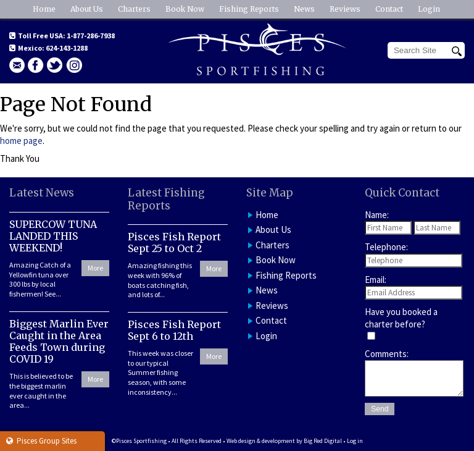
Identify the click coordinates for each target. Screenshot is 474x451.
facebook (36, 65)
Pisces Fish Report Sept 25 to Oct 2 (174, 242)
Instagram (74, 65)
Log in (355, 441)
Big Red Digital (323, 441)
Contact (389, 9)
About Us (86, 9)
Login (429, 9)
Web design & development (261, 441)
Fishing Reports (249, 9)
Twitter (55, 65)
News (304, 9)
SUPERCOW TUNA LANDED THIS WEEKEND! (53, 236)
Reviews (345, 9)
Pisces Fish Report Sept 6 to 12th (174, 330)
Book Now (184, 9)
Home (44, 9)
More (95, 267)
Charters (134, 9)
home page (21, 140)
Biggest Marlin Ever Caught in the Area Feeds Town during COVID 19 (59, 342)
